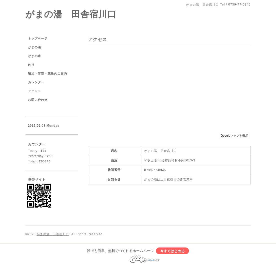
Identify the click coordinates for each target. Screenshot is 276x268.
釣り (31, 65)
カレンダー (36, 82)
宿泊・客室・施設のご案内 (47, 73)
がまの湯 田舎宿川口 (71, 14)
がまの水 (34, 56)
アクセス (34, 91)
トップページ (38, 38)
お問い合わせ (38, 100)
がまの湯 (34, 47)
